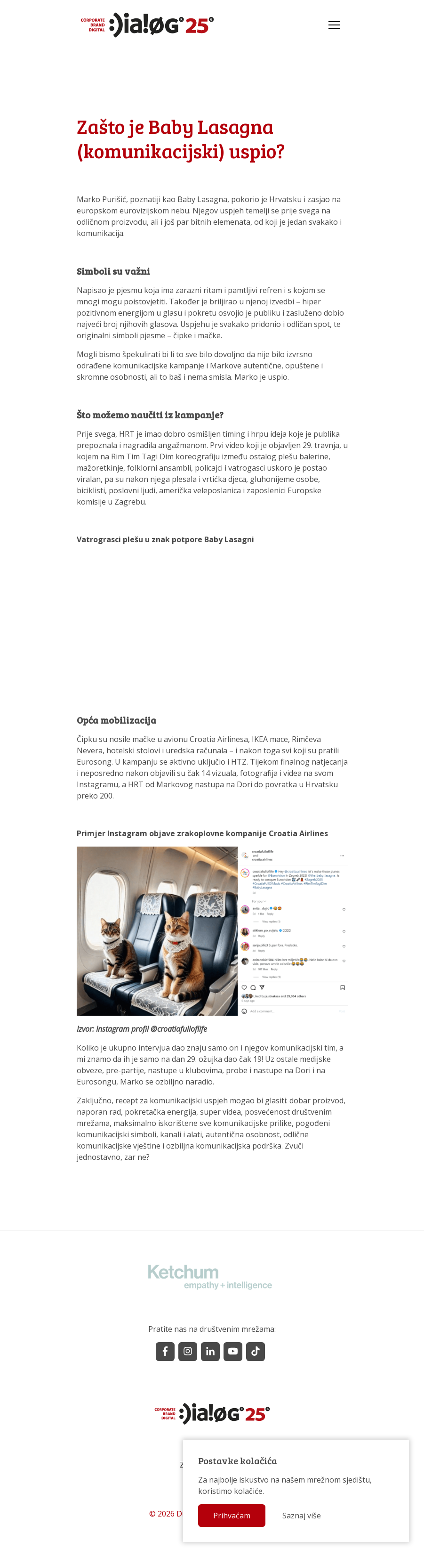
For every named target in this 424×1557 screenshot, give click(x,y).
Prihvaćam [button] (231, 1515)
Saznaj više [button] (301, 1515)
